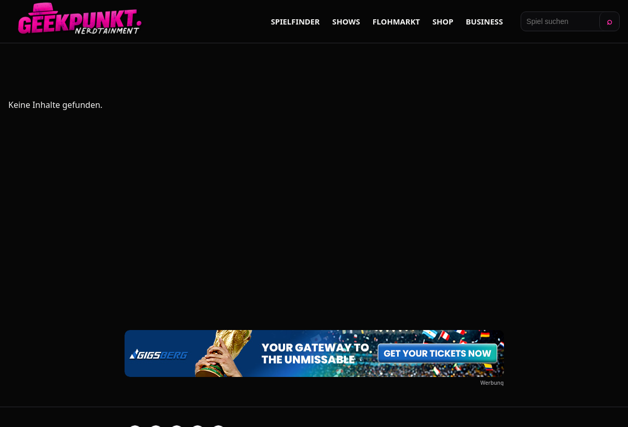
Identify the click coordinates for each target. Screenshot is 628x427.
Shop (443, 21)
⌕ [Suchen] (609, 21)
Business (484, 21)
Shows (346, 21)
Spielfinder (295, 21)
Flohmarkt (396, 21)
